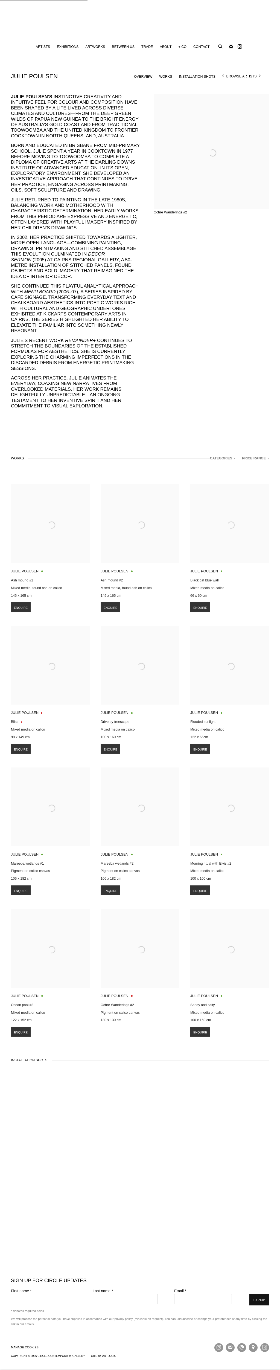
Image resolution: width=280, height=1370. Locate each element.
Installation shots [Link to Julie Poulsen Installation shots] (197, 77)
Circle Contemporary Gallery (140, 21)
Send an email (241, 1347)
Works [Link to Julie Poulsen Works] (165, 77)
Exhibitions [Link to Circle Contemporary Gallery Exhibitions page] (67, 47)
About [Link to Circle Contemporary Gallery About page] (165, 47)
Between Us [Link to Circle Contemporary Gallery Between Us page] (123, 47)
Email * (180, 1291)
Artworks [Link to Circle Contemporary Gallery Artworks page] (95, 47)
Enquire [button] (21, 618)
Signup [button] (259, 1300)
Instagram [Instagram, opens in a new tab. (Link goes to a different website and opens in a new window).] (239, 46)
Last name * (103, 1291)
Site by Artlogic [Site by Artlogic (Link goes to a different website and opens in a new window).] (103, 1355)
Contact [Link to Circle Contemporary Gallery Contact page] (201, 47)
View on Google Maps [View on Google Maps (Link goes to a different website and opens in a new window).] (253, 1347)
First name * (21, 1291)
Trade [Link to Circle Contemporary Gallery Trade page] (147, 47)
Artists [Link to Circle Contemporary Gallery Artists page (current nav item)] (43, 47)
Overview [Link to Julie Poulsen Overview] (143, 77)
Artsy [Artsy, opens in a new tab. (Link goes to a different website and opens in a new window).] (264, 1347)
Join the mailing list (231, 46)
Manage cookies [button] (25, 1347)
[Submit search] (220, 45)
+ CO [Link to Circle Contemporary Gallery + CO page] (182, 47)
